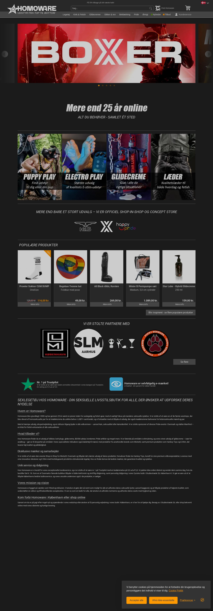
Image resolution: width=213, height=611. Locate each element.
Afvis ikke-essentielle (163, 600)
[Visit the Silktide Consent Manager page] (202, 600)
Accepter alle (136, 600)
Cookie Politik (176, 590)
